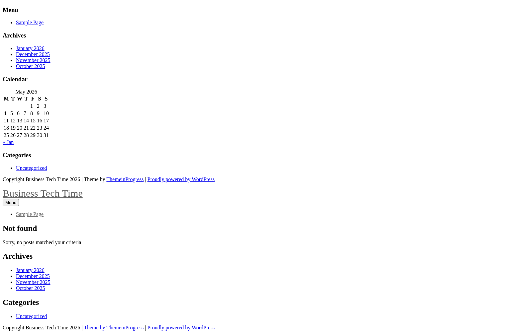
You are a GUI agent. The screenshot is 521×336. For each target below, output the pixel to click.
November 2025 (33, 60)
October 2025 (30, 66)
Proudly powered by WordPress (181, 179)
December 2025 (33, 54)
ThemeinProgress (125, 179)
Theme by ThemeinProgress (114, 327)
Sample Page (30, 22)
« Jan (8, 142)
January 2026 (30, 48)
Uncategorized (31, 168)
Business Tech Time (43, 193)
